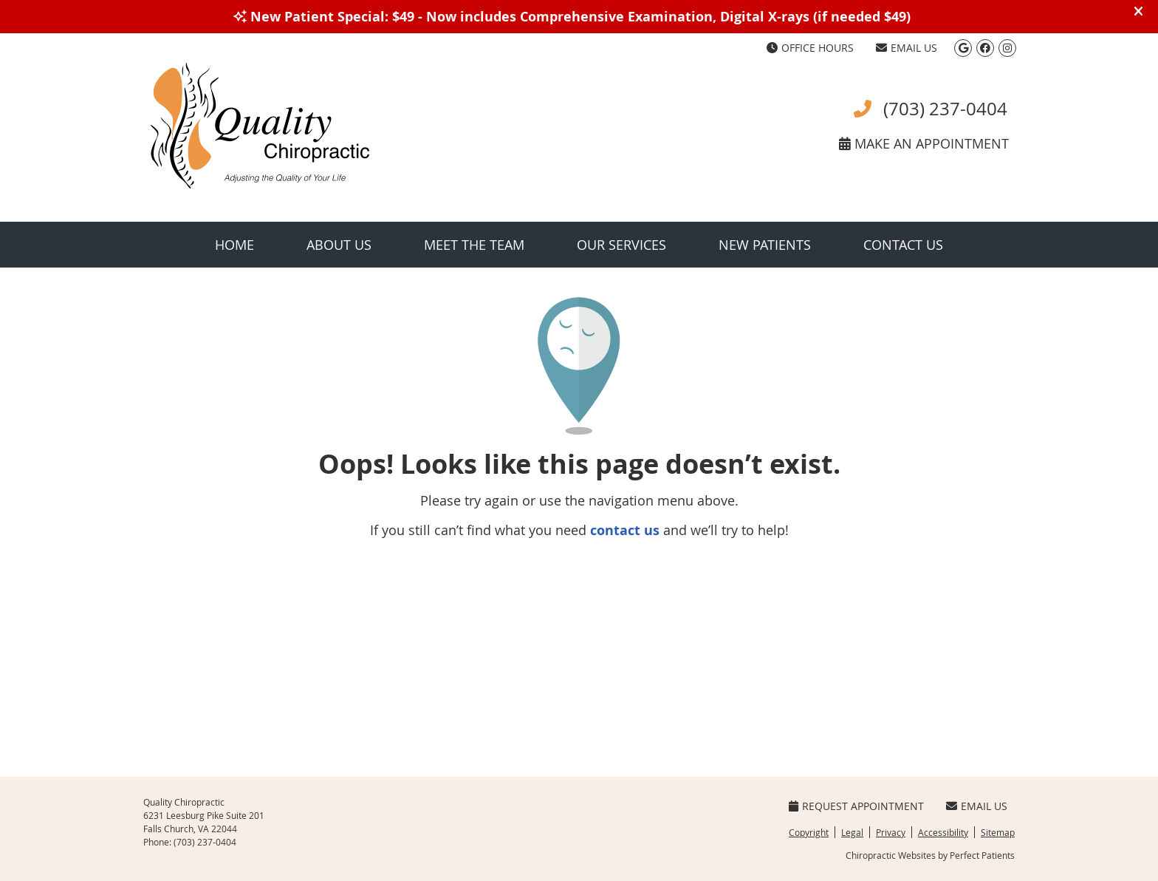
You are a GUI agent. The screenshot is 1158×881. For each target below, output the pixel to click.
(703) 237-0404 (930, 109)
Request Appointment (856, 806)
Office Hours (810, 48)
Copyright (809, 832)
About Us (338, 245)
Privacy (890, 832)
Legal (852, 832)
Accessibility (943, 832)
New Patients (765, 245)
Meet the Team (474, 245)
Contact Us (903, 245)
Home (234, 245)
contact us (624, 530)
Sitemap (998, 832)
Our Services (621, 245)
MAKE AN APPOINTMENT (924, 143)
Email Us (906, 48)
